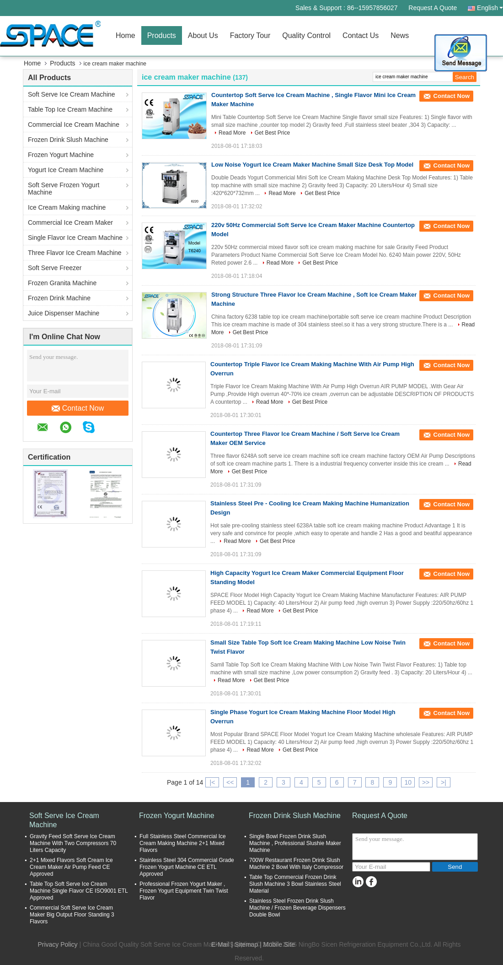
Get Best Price (272, 133)
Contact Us (360, 35)
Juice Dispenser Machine (63, 313)
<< (230, 782)
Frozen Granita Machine (62, 283)
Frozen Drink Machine (59, 298)
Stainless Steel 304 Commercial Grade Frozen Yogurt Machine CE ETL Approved (186, 867)
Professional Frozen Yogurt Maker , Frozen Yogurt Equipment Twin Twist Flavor (183, 891)
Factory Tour (250, 35)
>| (443, 782)
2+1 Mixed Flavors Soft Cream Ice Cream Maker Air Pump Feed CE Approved (71, 867)
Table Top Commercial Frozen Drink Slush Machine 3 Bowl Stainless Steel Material (295, 884)
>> (425, 782)
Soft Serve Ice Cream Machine (71, 94)
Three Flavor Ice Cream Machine (75, 252)
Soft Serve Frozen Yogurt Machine (63, 188)
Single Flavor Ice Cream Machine (75, 237)
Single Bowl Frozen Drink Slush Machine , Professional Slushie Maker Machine (295, 843)
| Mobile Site (277, 944)
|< (212, 782)
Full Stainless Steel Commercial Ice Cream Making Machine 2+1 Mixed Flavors (182, 843)
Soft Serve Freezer (55, 267)
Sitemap (246, 944)
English (490, 7)
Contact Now (78, 408)
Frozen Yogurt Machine (61, 154)
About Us (203, 35)
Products (161, 35)
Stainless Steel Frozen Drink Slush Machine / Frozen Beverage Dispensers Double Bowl (297, 908)
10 (408, 782)
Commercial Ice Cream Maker (70, 222)
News (400, 35)
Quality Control (306, 35)
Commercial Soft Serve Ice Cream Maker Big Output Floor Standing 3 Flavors (72, 915)
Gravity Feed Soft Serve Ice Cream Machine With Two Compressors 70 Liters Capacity (73, 843)
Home (125, 35)
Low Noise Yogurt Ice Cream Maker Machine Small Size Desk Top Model (312, 164)
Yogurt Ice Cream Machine (65, 169)
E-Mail (220, 944)
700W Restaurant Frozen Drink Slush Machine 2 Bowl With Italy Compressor (296, 863)
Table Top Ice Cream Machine (70, 109)
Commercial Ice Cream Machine (73, 124)
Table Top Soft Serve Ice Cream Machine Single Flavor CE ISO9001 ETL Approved (79, 891)
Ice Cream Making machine (67, 207)
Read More (232, 133)
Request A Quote (432, 7)
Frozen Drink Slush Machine (68, 139)
